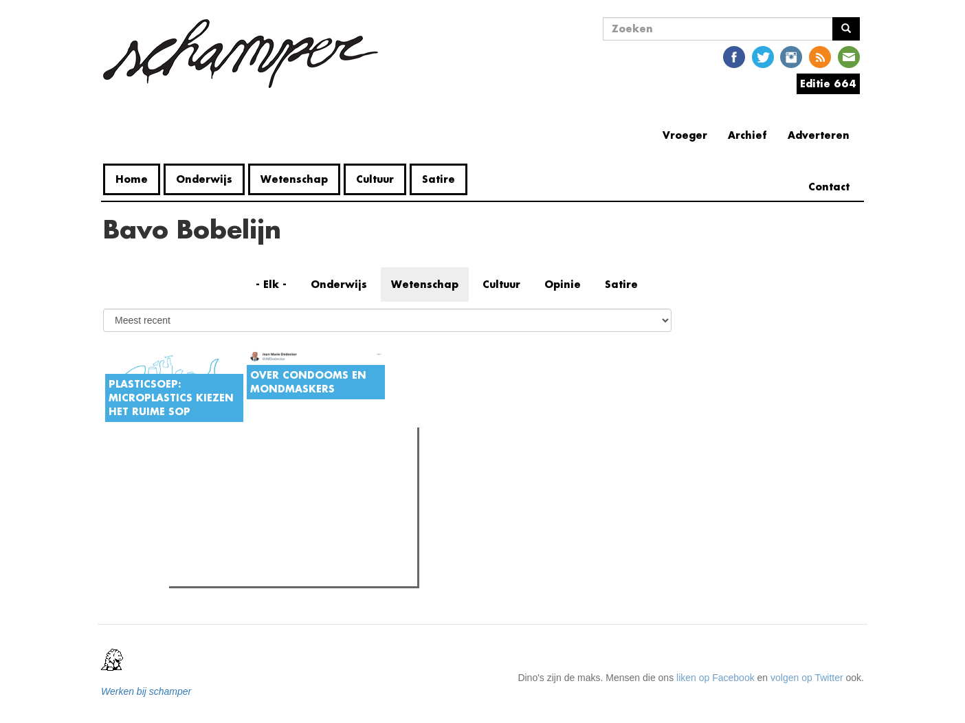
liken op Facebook (715, 677)
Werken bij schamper (146, 691)
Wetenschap (294, 179)
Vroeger (685, 135)
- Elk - (271, 284)
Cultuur (375, 179)
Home (131, 179)
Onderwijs (204, 179)
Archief (747, 135)
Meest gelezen (215, 468)
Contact (829, 186)
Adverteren (819, 135)
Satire (438, 179)
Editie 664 (828, 83)
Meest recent (289, 468)
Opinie (562, 284)
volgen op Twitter (806, 677)
